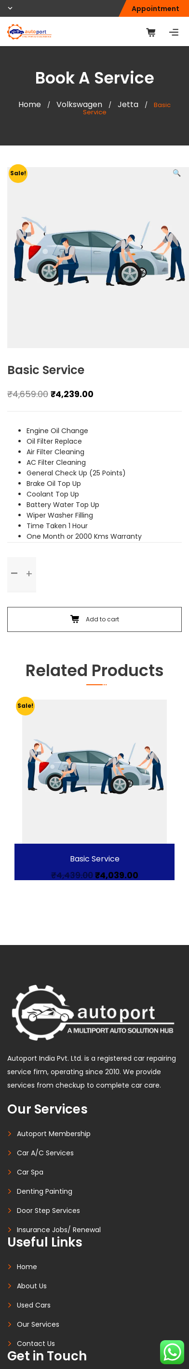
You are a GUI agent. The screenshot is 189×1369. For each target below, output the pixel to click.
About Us (32, 1286)
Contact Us (36, 1343)
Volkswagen (79, 104)
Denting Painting (44, 1191)
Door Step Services (48, 1210)
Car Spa (30, 1172)
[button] (177, 173)
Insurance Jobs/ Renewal (59, 1230)
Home (29, 104)
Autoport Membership (54, 1134)
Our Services (38, 1324)
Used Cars (34, 1305)
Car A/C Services (45, 1153)
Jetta (128, 104)
